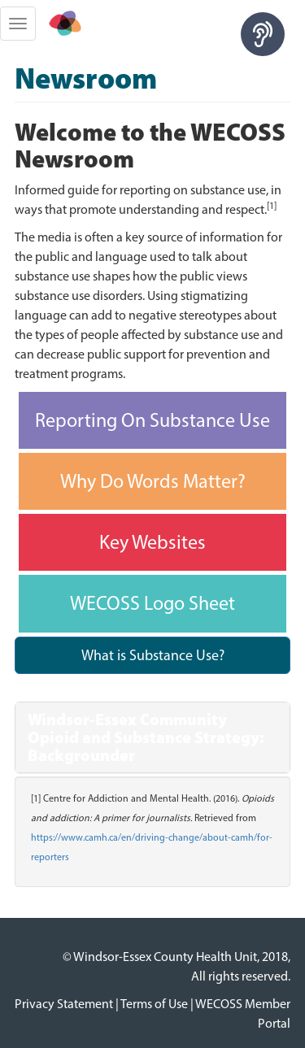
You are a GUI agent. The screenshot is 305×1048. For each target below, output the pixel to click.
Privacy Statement (64, 1003)
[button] (152, 737)
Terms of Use (154, 1003)
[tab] (152, 737)
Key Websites (152, 542)
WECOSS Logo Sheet (152, 603)
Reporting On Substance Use (152, 420)
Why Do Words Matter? (153, 481)
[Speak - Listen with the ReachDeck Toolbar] (263, 34)
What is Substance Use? (152, 655)
